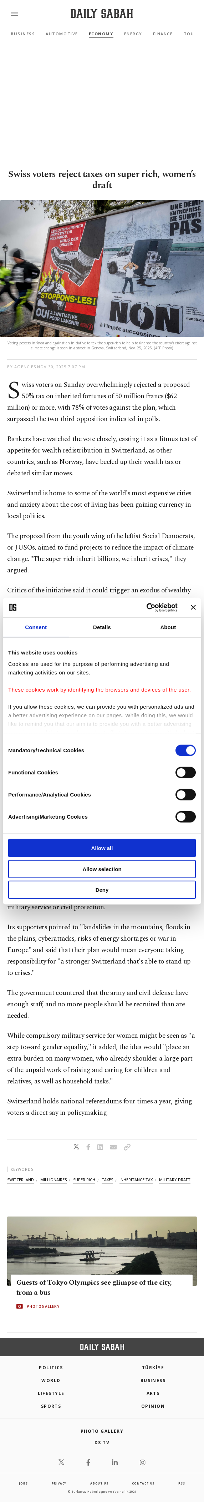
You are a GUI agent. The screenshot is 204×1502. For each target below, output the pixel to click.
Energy (133, 34)
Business (23, 34)
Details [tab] (102, 627)
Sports (51, 1406)
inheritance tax (136, 1179)
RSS (181, 1483)
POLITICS (51, 1368)
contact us (143, 1483)
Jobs (23, 1483)
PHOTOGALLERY (43, 1306)
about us (99, 1483)
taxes (107, 1179)
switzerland (20, 1179)
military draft (174, 1179)
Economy (101, 34)
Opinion (153, 1406)
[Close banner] (193, 607)
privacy (59, 1483)
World (50, 1380)
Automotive (62, 34)
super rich (84, 1179)
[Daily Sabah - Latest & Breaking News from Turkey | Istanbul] (102, 13)
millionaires (53, 1179)
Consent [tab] (36, 627)
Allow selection (101, 869)
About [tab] (168, 627)
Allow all (102, 848)
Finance (163, 34)
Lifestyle (51, 1393)
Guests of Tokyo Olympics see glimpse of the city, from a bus (94, 1287)
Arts (153, 1393)
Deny (102, 890)
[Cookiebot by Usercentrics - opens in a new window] (146, 607)
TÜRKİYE (153, 1368)
